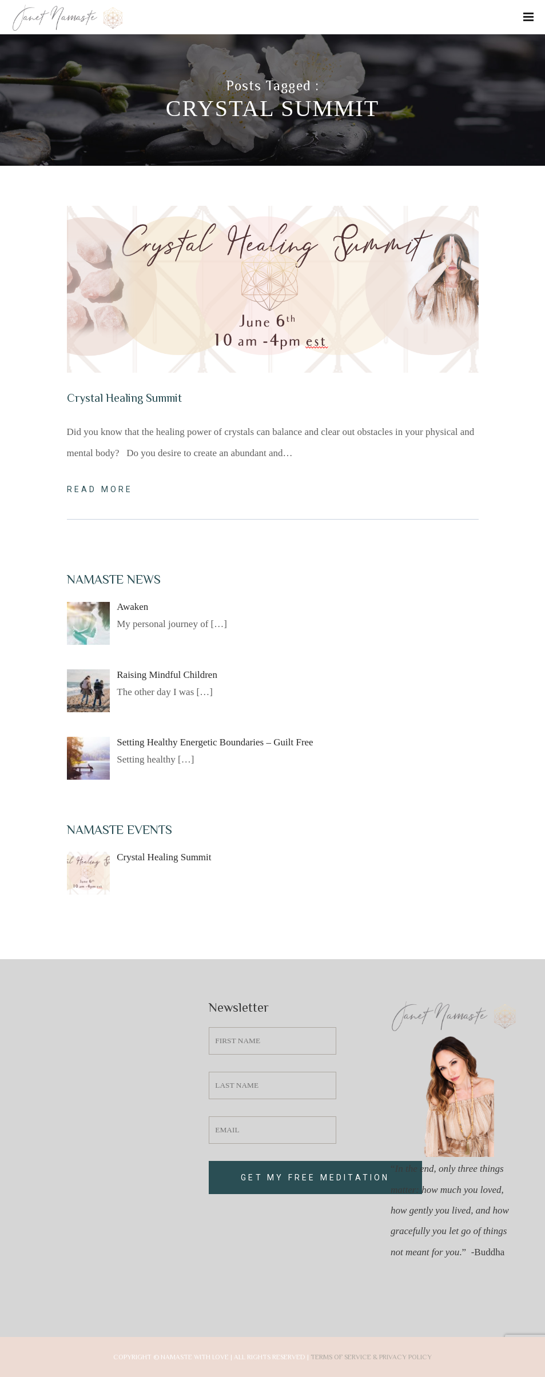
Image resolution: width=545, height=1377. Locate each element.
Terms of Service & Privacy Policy (371, 1357)
